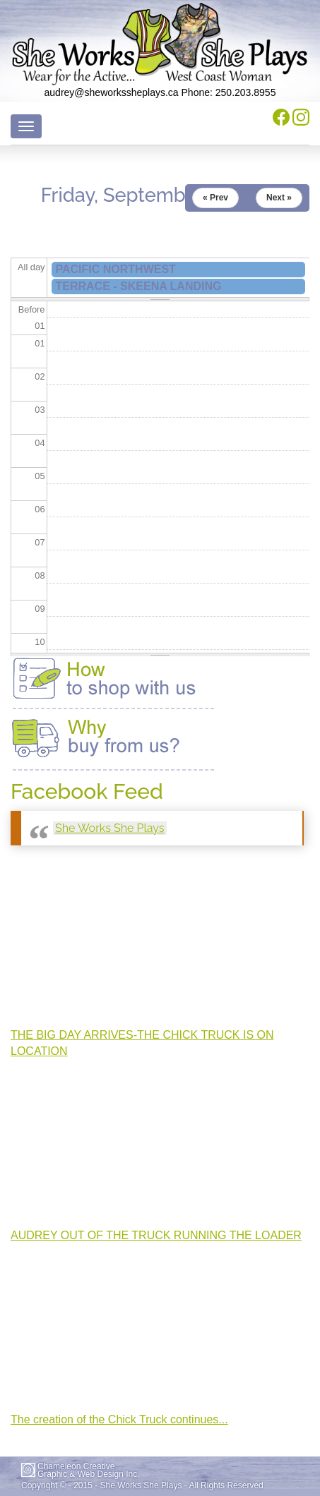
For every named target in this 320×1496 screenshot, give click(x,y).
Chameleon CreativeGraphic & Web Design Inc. (88, 1470)
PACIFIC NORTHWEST (116, 269)
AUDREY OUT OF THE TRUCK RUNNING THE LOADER (156, 1235)
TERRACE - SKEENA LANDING (139, 286)
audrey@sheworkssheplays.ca (112, 92)
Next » (279, 198)
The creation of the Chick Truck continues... (119, 1419)
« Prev (215, 198)
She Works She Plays (110, 828)
